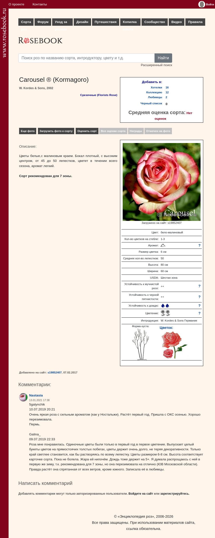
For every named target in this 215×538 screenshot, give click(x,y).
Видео (176, 22)
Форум (42, 22)
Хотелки (156, 87)
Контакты (40, 4)
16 (167, 87)
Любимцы (155, 97)
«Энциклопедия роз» (136, 516)
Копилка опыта (130, 23)
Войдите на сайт (141, 493)
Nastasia (36, 395)
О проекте (16, 4)
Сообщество (154, 22)
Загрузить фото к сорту (56, 131)
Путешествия (106, 22)
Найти (163, 58)
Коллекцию (154, 92)
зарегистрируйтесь (174, 493)
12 (167, 92)
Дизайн (82, 22)
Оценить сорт (87, 131)
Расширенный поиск (156, 65)
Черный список (151, 103)
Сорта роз (26, 23)
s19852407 (55, 372)
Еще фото (28, 131)
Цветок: (166, 328)
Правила (195, 22)
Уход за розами (61, 23)
